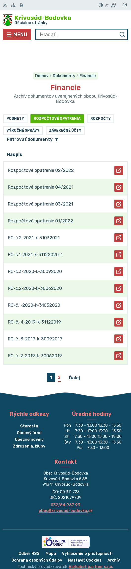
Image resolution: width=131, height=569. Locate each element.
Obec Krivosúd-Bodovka (81, 549)
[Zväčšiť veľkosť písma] (113, 5)
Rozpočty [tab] (100, 94)
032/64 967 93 (65, 480)
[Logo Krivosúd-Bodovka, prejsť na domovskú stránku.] (65, 20)
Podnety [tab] (15, 94)
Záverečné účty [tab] (65, 106)
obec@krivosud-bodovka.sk (66, 486)
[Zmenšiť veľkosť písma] (106, 5)
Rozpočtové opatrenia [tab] (57, 94)
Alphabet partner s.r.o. (91, 542)
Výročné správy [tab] (22, 106)
